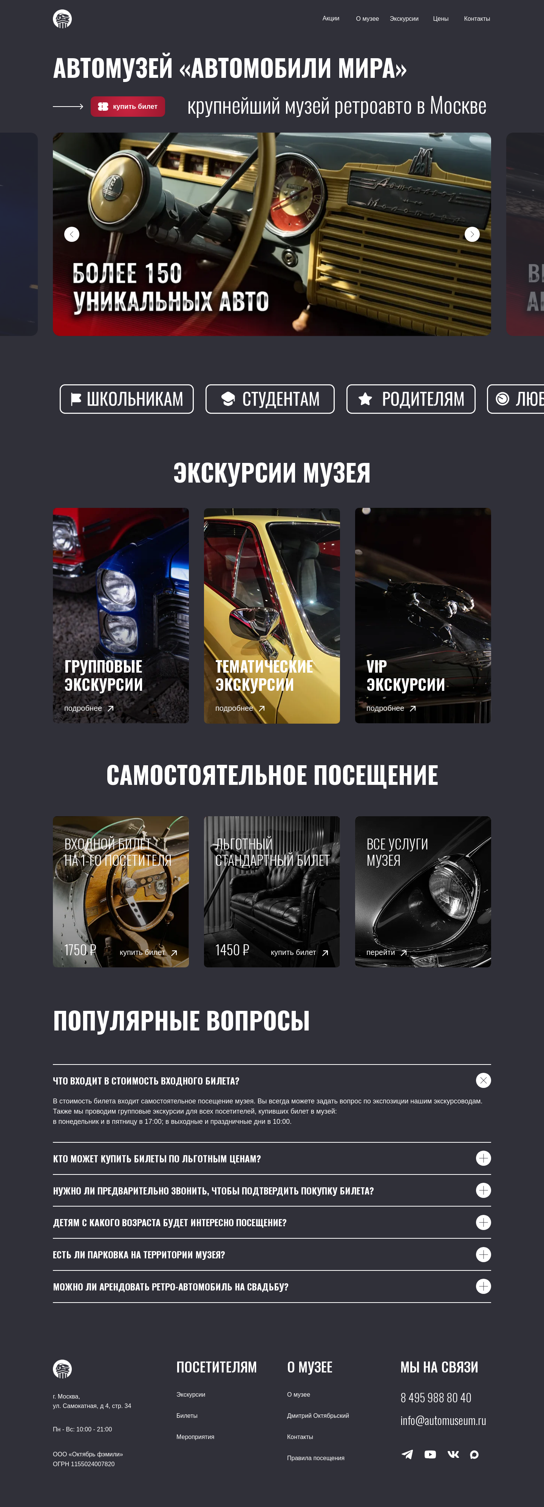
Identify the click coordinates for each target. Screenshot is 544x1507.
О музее (367, 18)
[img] (121, 615)
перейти (380, 952)
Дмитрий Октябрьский (318, 1416)
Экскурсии (404, 18)
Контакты (477, 18)
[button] (423, 615)
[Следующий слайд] (472, 234)
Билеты (187, 1416)
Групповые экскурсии (103, 674)
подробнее (83, 708)
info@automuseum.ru (443, 1419)
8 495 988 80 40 (435, 1397)
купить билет (135, 106)
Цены (440, 18)
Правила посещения (316, 1458)
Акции (331, 18)
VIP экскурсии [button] (405, 674)
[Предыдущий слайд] (71, 234)
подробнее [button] (385, 708)
